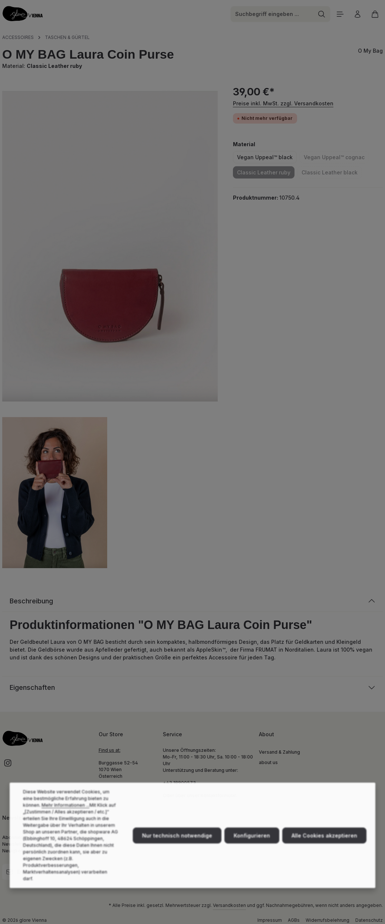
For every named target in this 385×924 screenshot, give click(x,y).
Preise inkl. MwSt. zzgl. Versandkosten (283, 103)
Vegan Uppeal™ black (265, 157)
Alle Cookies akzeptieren (324, 847)
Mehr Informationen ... (65, 816)
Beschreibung (31, 601)
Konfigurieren (252, 847)
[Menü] (340, 14)
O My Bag (370, 50)
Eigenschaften (32, 687)
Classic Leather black (332, 173)
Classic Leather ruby (265, 173)
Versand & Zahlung (279, 752)
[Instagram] (8, 765)
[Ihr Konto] (357, 14)
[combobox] (271, 14)
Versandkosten (229, 905)
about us (268, 762)
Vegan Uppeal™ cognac (336, 158)
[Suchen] (321, 14)
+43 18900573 (179, 783)
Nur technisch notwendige (177, 847)
